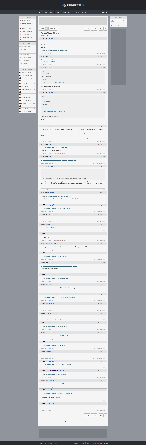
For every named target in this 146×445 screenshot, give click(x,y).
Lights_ (47, 38)
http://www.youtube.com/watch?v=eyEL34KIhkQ (54, 50)
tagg (47, 303)
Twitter (82, 443)
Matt (46, 67)
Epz (46, 233)
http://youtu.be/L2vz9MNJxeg (49, 227)
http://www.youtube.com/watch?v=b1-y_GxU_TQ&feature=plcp (58, 393)
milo (47, 284)
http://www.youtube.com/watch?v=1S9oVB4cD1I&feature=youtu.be (59, 266)
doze (47, 341)
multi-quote (99, 53)
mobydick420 (49, 294)
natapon (47, 144)
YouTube (101, 443)
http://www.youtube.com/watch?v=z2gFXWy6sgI (54, 147)
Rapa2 (46, 56)
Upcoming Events (27, 43)
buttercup (48, 243)
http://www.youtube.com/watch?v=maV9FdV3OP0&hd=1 (56, 364)
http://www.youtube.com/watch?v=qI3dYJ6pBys (54, 383)
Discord (88, 443)
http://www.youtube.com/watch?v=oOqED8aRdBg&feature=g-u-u (58, 160)
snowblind (48, 313)
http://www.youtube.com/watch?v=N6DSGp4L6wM (54, 336)
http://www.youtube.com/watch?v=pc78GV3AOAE (54, 374)
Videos (47, 35)
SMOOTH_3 (48, 214)
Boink (47, 224)
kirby (46, 192)
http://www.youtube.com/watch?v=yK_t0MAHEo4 (54, 307)
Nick (47, 262)
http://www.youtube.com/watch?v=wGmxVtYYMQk (54, 278)
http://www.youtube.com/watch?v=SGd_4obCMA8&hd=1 (56, 208)
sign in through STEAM (70, 421)
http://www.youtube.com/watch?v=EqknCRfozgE (54, 326)
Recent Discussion (27, 69)
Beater (47, 370)
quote (94, 53)
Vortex (46, 156)
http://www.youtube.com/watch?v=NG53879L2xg (54, 345)
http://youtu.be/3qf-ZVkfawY (48, 61)
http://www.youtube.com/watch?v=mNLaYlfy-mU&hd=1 (56, 196)
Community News (27, 17)
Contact (40, 443)
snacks (47, 274)
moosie (47, 322)
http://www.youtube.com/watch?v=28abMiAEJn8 (54, 218)
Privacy (44, 443)
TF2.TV (43, 44)
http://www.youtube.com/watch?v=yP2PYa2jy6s (54, 256)
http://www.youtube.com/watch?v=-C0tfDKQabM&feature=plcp (58, 297)
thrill (47, 252)
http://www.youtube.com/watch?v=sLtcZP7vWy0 (54, 355)
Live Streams (118, 17)
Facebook (94, 443)
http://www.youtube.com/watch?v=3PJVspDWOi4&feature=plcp (58, 288)
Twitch (106, 443)
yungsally (48, 389)
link (104, 53)
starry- (47, 332)
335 (101, 28)
